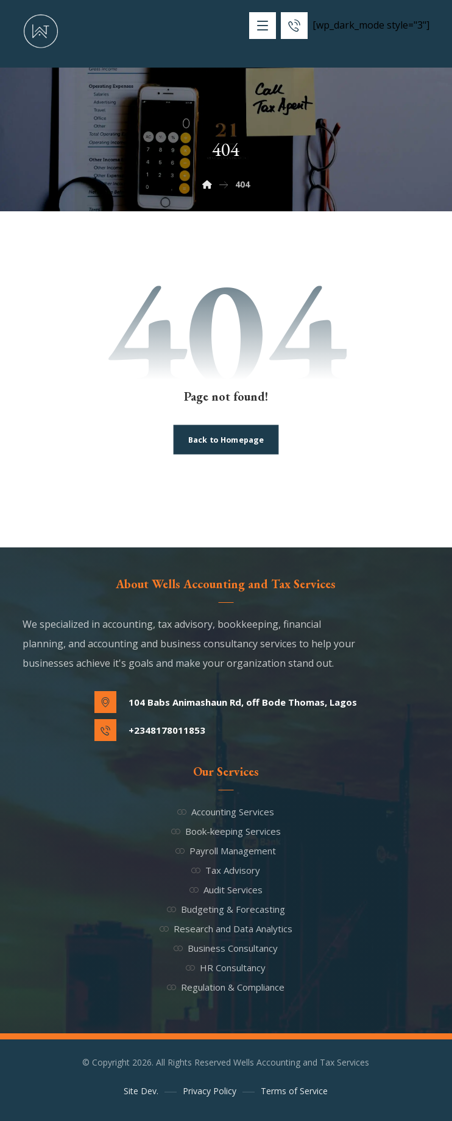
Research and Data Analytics (226, 928)
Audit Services (226, 890)
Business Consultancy (226, 948)
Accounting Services (225, 812)
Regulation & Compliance (225, 987)
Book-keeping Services (226, 831)
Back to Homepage (226, 439)
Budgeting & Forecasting (226, 909)
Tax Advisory (225, 870)
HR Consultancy (226, 967)
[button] (262, 25)
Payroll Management (225, 851)
